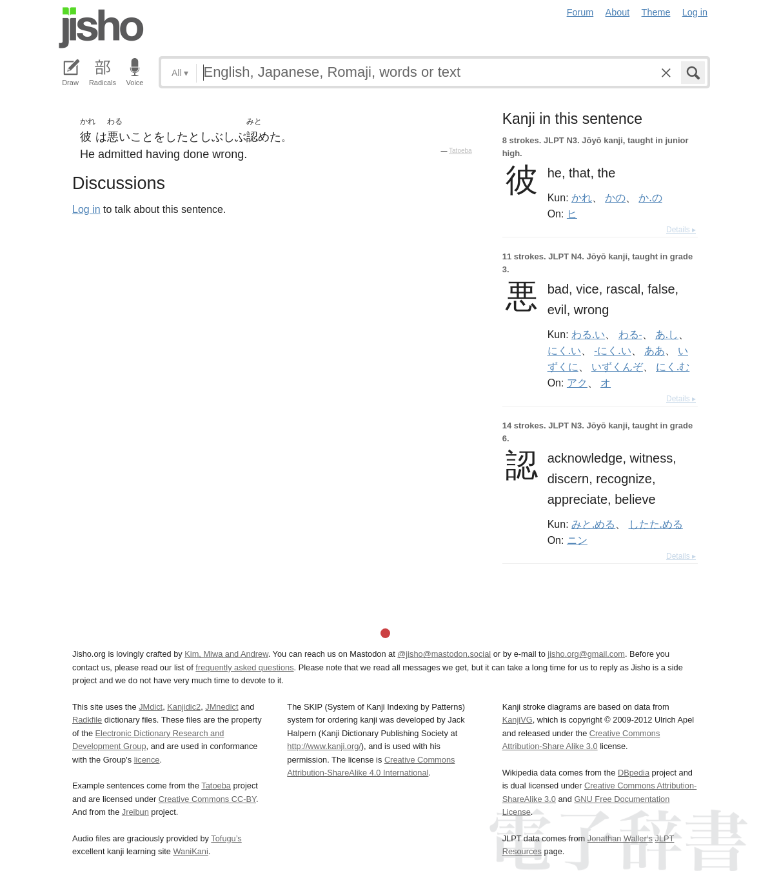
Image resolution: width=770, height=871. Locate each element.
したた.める (656, 524)
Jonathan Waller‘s (620, 838)
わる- (630, 334)
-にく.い (612, 350)
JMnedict (221, 707)
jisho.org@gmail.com (586, 654)
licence (147, 760)
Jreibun (135, 812)
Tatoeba (460, 150)
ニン (577, 540)
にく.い (564, 350)
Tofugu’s (226, 838)
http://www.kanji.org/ (324, 746)
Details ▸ (681, 229)
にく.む (672, 366)
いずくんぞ (617, 366)
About (618, 12)
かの (615, 197)
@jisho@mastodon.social (444, 654)
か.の (650, 197)
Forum (580, 12)
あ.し (666, 334)
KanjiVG (517, 720)
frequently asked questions (244, 667)
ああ (654, 350)
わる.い (588, 334)
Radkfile (87, 720)
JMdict (151, 707)
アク (577, 382)
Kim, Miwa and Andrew (226, 654)
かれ (581, 197)
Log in (694, 12)
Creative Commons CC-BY (207, 799)
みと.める (593, 524)
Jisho (101, 27)
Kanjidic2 (184, 707)
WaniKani (190, 851)
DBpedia (633, 772)
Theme (656, 12)
